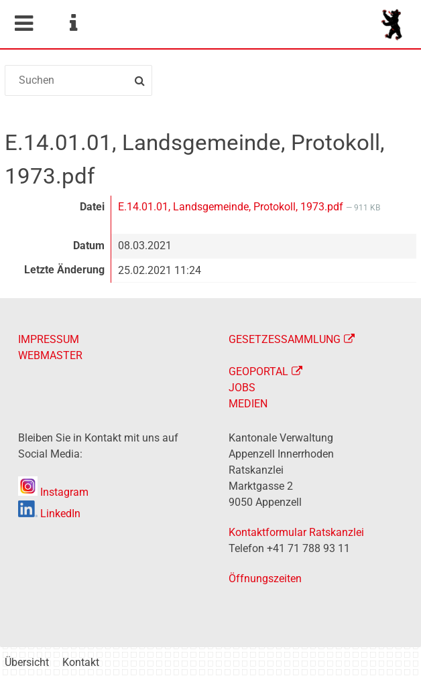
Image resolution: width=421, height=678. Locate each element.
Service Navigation (73, 23)
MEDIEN (248, 403)
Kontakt (80, 662)
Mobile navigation (23, 23)
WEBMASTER (50, 355)
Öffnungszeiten (265, 578)
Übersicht (27, 662)
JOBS (242, 387)
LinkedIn (49, 513)
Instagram (53, 492)
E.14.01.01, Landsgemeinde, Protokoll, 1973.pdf (232, 206)
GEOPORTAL (258, 371)
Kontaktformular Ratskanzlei (296, 532)
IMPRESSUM (48, 339)
